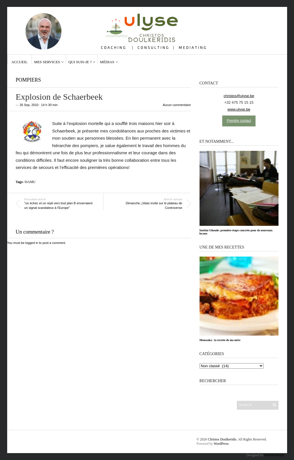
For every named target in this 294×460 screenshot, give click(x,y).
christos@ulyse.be (239, 96)
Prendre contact (239, 121)
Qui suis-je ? (80, 62)
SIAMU (30, 182)
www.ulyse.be (238, 109)
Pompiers (28, 80)
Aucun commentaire (177, 105)
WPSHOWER (274, 455)
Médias (107, 62)
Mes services (47, 62)
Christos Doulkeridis (222, 439)
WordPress (221, 444)
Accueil (19, 62)
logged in (31, 243)
